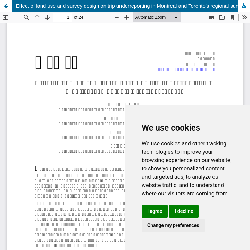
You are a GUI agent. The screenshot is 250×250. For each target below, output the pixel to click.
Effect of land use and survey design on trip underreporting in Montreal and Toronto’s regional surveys (132, 6)
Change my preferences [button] (173, 225)
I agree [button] (154, 211)
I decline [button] (184, 211)
